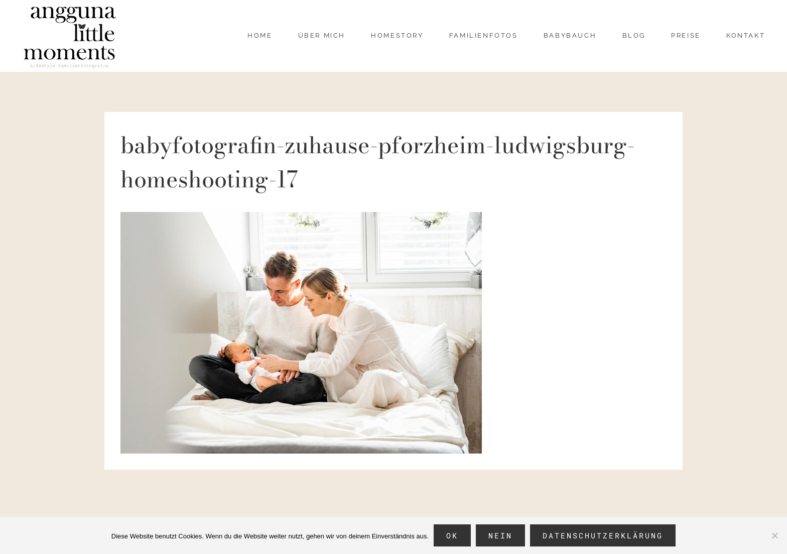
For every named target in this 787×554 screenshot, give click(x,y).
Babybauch (570, 35)
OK (452, 535)
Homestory (397, 35)
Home (259, 35)
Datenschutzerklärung (603, 535)
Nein (500, 535)
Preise (686, 35)
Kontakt (745, 35)
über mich (321, 35)
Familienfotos (483, 35)
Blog (633, 35)
